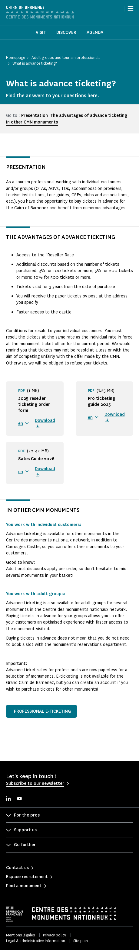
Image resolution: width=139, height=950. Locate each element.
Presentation (34, 115)
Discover (66, 32)
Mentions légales (20, 935)
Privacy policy (54, 935)
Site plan (80, 940)
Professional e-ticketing (42, 711)
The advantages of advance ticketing (88, 115)
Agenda (95, 32)
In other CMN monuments (32, 122)
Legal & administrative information (35, 940)
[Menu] (130, 8)
